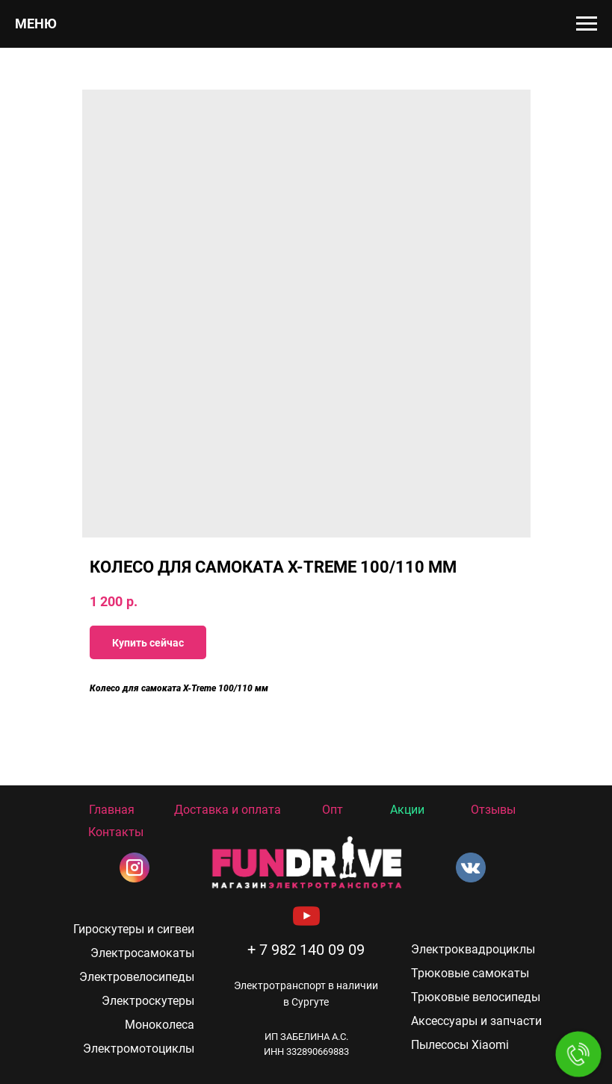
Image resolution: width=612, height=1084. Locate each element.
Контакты (115, 832)
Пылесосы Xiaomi (460, 1045)
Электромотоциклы (138, 1048)
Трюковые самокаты (470, 973)
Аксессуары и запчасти (476, 1021)
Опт (332, 810)
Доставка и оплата (227, 810)
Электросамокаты (142, 953)
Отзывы (493, 810)
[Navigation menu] (586, 23)
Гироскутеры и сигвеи (133, 929)
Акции (407, 810)
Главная (112, 810)
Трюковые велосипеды (475, 997)
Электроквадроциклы (473, 949)
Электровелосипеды (136, 977)
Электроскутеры (148, 1001)
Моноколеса (159, 1025)
